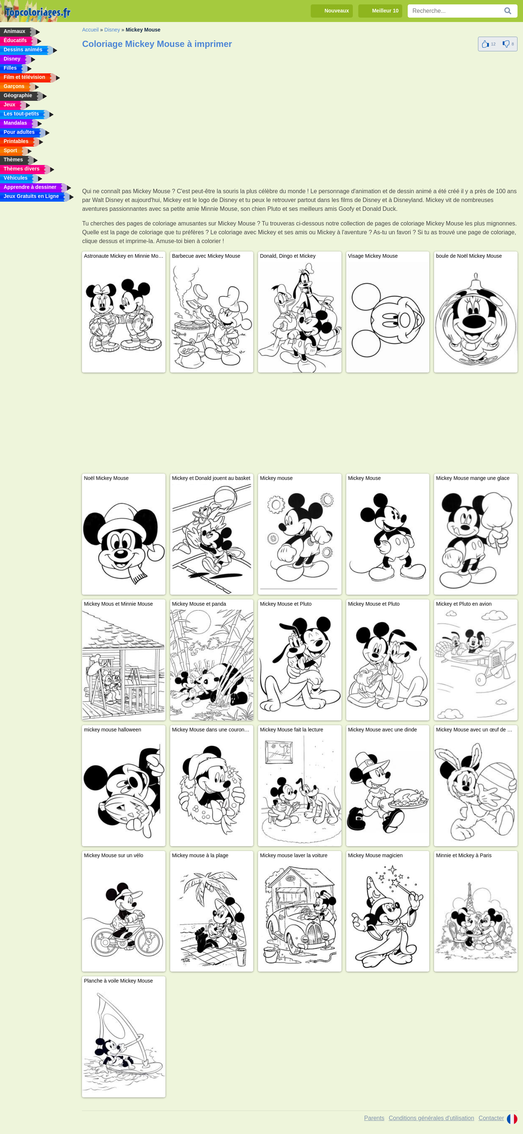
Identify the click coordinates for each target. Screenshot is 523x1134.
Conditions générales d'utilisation (431, 1118)
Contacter (491, 1118)
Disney (112, 30)
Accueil (90, 30)
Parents (374, 1118)
